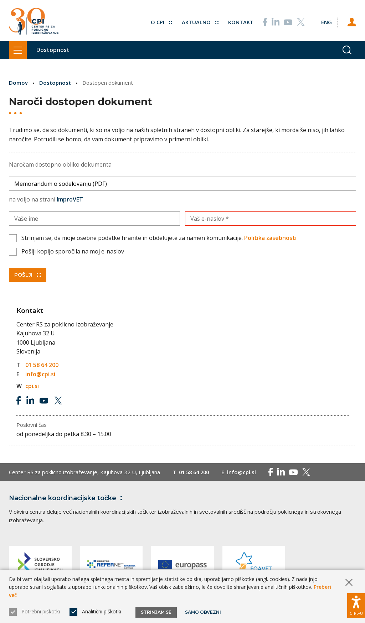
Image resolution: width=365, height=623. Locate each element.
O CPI (161, 21)
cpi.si (32, 386)
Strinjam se (156, 612)
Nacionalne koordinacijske (67, 498)
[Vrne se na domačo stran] (33, 21)
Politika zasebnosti (270, 238)
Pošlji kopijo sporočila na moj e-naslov (72, 251)
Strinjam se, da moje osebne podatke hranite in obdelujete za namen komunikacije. (159, 238)
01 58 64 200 (41, 364)
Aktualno (199, 21)
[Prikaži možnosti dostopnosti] (356, 605)
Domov (18, 82)
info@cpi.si (40, 374)
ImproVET (70, 199)
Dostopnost (55, 82)
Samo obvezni (203, 612)
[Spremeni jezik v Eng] (326, 21)
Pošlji (27, 274)
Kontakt (240, 21)
